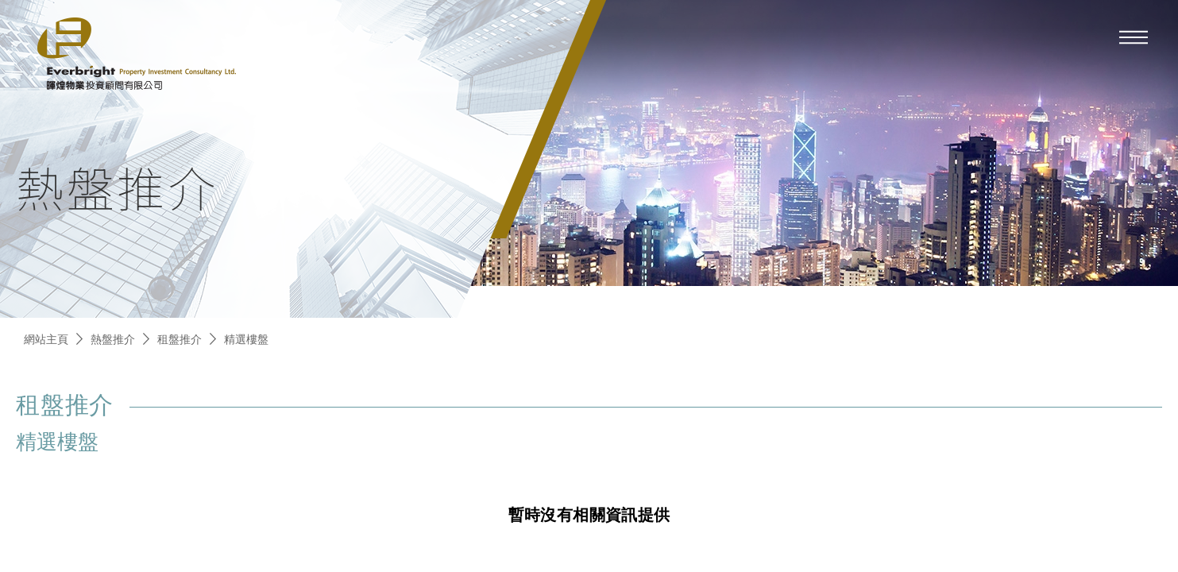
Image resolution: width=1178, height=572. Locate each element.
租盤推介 (179, 338)
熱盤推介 (113, 338)
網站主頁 (46, 338)
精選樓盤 (246, 338)
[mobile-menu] (1133, 37)
